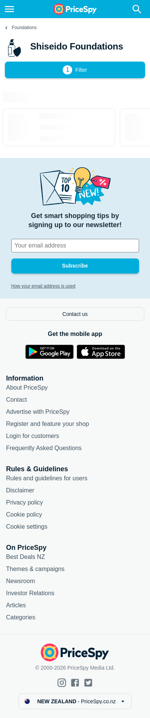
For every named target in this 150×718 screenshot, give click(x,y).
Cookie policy (24, 514)
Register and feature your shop (47, 424)
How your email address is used (43, 286)
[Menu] (9, 9)
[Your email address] (75, 245)
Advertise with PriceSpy (38, 412)
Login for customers (32, 436)
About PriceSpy (27, 387)
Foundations (24, 27)
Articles (16, 605)
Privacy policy (24, 502)
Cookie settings (26, 526)
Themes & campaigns (35, 569)
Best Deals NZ (25, 557)
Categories (20, 617)
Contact (16, 399)
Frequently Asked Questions (44, 448)
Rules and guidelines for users (46, 478)
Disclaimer (20, 490)
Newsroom (20, 581)
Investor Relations (30, 593)
